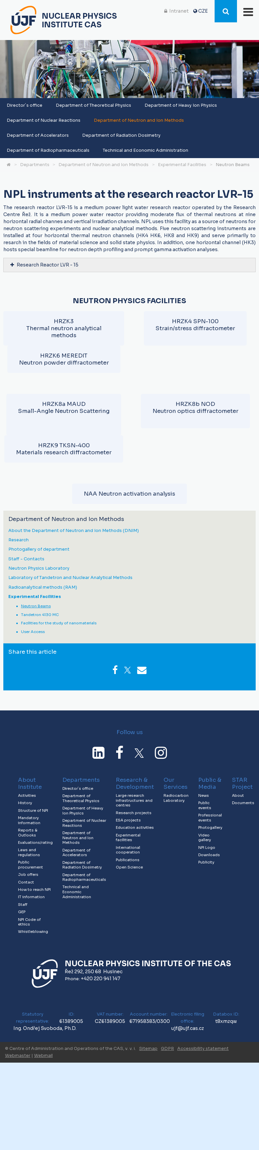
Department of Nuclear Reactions (43, 120)
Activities (27, 795)
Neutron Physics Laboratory (38, 568)
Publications (128, 859)
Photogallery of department (38, 549)
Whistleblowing (33, 931)
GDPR (167, 1048)
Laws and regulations (29, 852)
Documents (243, 802)
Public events (204, 805)
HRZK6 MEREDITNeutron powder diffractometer (64, 359)
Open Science (129, 867)
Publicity (206, 862)
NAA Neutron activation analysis (129, 493)
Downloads (209, 854)
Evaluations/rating (35, 842)
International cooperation (128, 850)
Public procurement (30, 865)
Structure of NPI (33, 810)
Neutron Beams (233, 164)
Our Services (176, 783)
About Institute (30, 783)
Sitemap (148, 1048)
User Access (33, 631)
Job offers (28, 874)
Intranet (179, 11)
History (25, 802)
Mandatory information (29, 820)
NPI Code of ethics (29, 922)
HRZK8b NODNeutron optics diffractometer (195, 408)
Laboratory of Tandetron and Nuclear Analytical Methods (70, 577)
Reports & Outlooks (27, 832)
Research (18, 540)
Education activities (135, 827)
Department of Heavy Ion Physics (181, 105)
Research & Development (135, 783)
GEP (21, 912)
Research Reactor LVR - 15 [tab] (44, 265)
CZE (203, 11)
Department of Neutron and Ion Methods (139, 120)
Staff (22, 904)
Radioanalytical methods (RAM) (42, 587)
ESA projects (128, 820)
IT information (31, 897)
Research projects (134, 812)
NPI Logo (206, 847)
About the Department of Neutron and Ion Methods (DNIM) (73, 530)
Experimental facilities (128, 837)
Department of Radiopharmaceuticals (48, 150)
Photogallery (210, 827)
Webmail (43, 1055)
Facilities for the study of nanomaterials (58, 623)
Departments (34, 164)
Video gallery (204, 837)
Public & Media (209, 783)
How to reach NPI (34, 889)
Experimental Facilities (182, 164)
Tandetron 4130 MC (40, 614)
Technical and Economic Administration (145, 150)
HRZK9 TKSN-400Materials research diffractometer (63, 449)
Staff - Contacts (26, 559)
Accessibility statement (203, 1048)
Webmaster (17, 1055)
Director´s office (24, 105)
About (238, 795)
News (203, 795)
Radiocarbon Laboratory (176, 798)
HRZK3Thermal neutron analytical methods (63, 328)
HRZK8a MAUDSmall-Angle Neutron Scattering (63, 408)
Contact (26, 882)
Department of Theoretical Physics (93, 105)
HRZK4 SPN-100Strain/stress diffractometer (195, 325)
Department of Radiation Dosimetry (121, 135)
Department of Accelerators (38, 135)
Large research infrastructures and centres (134, 800)
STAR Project (242, 783)
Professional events (210, 817)
